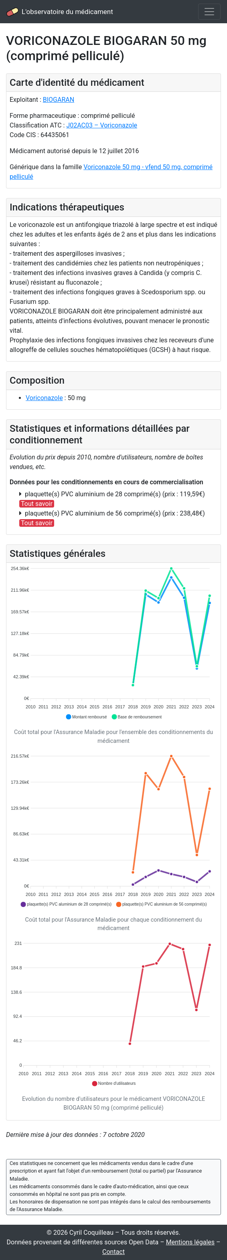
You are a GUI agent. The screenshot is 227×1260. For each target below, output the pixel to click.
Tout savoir (37, 504)
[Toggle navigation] (209, 12)
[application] (113, 643)
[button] (86, 717)
